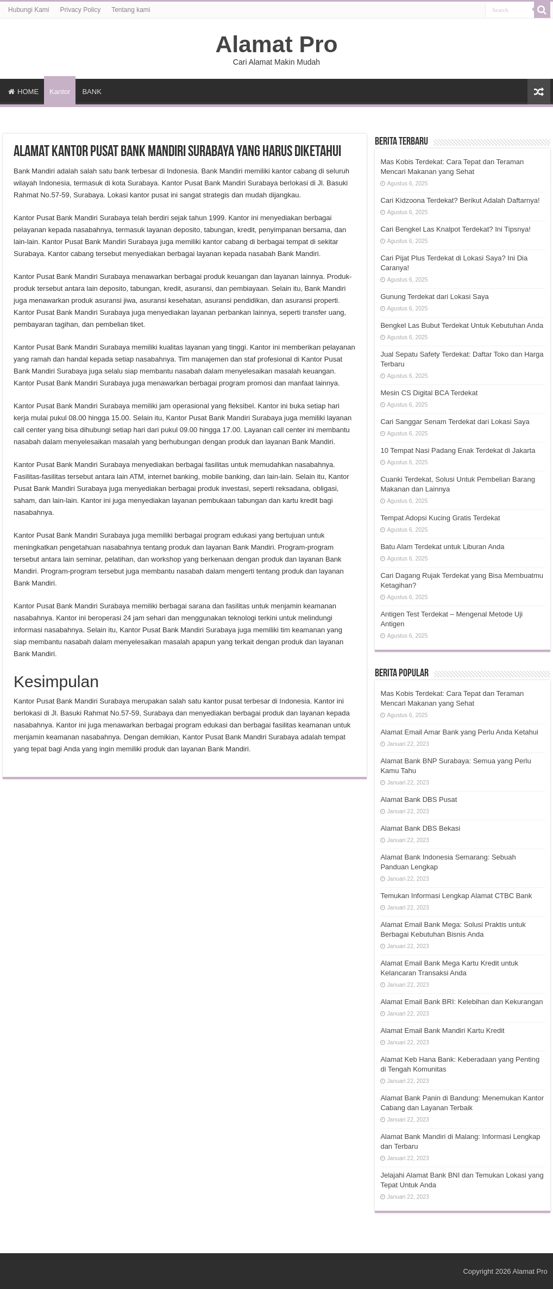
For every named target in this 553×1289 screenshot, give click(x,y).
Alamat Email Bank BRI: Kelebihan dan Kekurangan (461, 1002)
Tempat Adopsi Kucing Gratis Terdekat (440, 518)
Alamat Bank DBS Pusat (418, 799)
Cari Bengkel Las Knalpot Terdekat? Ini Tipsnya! (455, 229)
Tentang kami (130, 10)
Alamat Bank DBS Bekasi (420, 828)
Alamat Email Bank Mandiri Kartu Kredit (442, 1030)
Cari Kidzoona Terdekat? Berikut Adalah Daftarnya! (459, 200)
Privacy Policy (80, 10)
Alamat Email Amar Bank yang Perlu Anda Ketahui (459, 732)
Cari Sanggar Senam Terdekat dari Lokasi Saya (454, 422)
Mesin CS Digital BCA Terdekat (428, 393)
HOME (23, 92)
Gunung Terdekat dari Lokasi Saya (434, 296)
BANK (91, 92)
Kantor (59, 92)
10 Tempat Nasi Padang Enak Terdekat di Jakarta (457, 450)
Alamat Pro (276, 44)
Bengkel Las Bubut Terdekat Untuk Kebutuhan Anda (461, 325)
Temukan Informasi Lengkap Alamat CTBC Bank (456, 896)
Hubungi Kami (28, 10)
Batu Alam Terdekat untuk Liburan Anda (442, 547)
